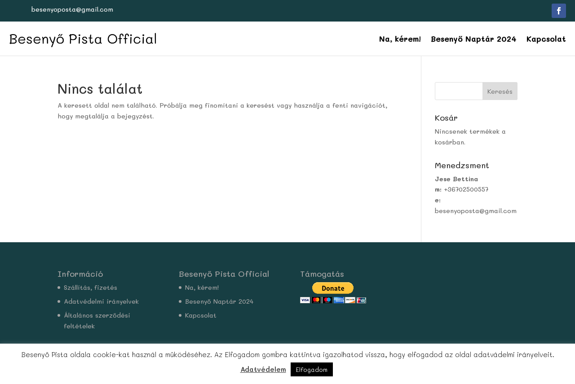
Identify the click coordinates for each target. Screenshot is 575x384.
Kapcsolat (546, 39)
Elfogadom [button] (311, 369)
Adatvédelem (263, 369)
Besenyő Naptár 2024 (474, 39)
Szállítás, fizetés (90, 287)
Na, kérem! (400, 39)
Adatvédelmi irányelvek (101, 301)
